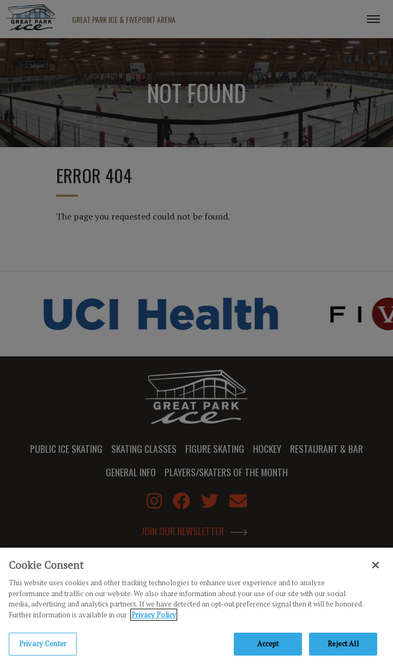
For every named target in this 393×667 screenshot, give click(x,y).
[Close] (376, 567)
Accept (268, 645)
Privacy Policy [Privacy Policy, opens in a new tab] (153, 616)
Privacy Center (42, 645)
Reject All (343, 645)
